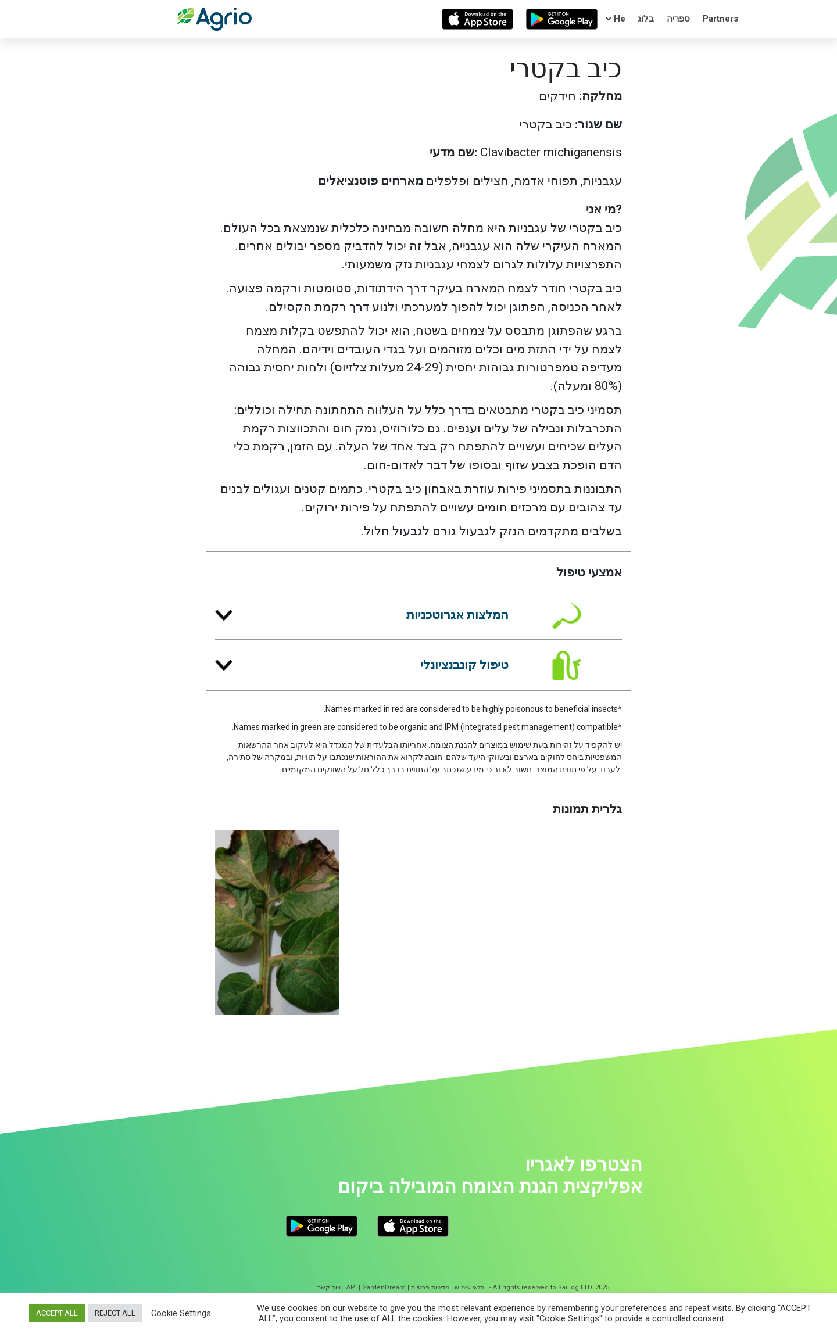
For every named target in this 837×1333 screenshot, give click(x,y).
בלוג (646, 18)
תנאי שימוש (469, 1287)
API (351, 1287)
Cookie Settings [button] (181, 1313)
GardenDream (384, 1287)
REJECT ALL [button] (115, 1313)
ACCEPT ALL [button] (57, 1313)
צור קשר (329, 1287)
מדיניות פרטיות (430, 1287)
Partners (720, 18)
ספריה (678, 18)
